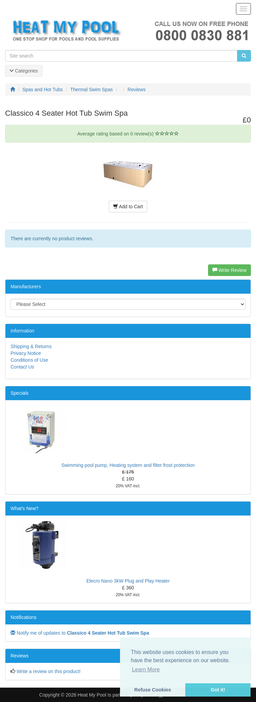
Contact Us (22, 367)
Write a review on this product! (49, 671)
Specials (20, 393)
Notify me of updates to (80, 633)
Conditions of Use (29, 360)
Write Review (229, 270)
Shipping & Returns (31, 346)
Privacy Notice (26, 353)
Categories (24, 71)
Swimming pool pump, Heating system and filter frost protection (127, 465)
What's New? (24, 508)
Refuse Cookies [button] (152, 689)
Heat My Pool (92, 695)
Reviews (20, 655)
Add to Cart (128, 206)
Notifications (23, 617)
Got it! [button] (218, 689)
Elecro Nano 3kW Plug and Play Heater (128, 581)
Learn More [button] (146, 669)
